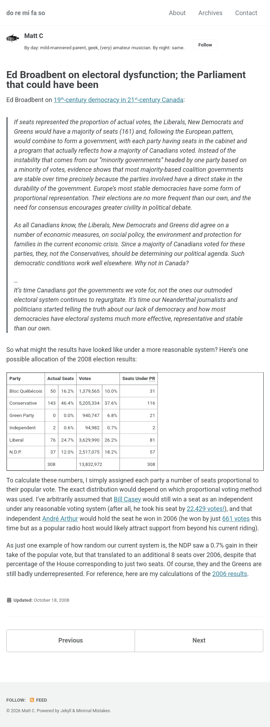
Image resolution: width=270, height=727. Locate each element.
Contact (246, 13)
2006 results (243, 584)
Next (199, 651)
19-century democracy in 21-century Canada (119, 99)
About (177, 13)
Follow (208, 45)
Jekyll (66, 710)
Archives (210, 13)
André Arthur (107, 519)
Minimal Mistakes (93, 710)
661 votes (32, 529)
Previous (70, 651)
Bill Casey (152, 500)
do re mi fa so (25, 13)
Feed (38, 700)
